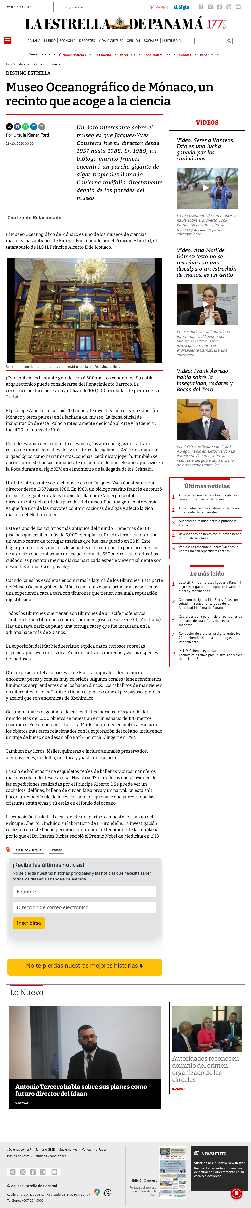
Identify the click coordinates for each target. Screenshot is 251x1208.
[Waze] (107, 1192)
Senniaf (185, 55)
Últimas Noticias (72, 55)
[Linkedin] (33, 126)
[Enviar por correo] (41, 126)
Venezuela (127, 55)
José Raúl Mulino (157, 55)
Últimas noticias (207, 486)
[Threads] (201, 7)
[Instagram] (229, 7)
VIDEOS (207, 122)
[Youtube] (238, 7)
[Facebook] (219, 7)
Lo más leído (207, 573)
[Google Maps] (97, 1192)
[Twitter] (9, 126)
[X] (210, 7)
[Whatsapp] (25, 126)
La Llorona (102, 55)
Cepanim (206, 55)
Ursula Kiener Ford (31, 135)
